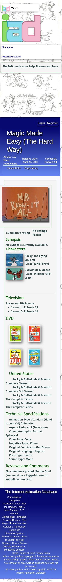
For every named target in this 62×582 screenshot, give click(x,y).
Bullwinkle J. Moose (37, 270)
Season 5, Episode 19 (24, 311)
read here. (52, 66)
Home (15, 553)
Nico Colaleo (27, 563)
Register (52, 123)
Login (41, 123)
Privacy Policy (43, 553)
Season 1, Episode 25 (24, 307)
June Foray (41, 264)
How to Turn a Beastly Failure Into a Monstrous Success (15, 546)
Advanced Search (11, 56)
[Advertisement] (20, 94)
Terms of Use (27, 553)
